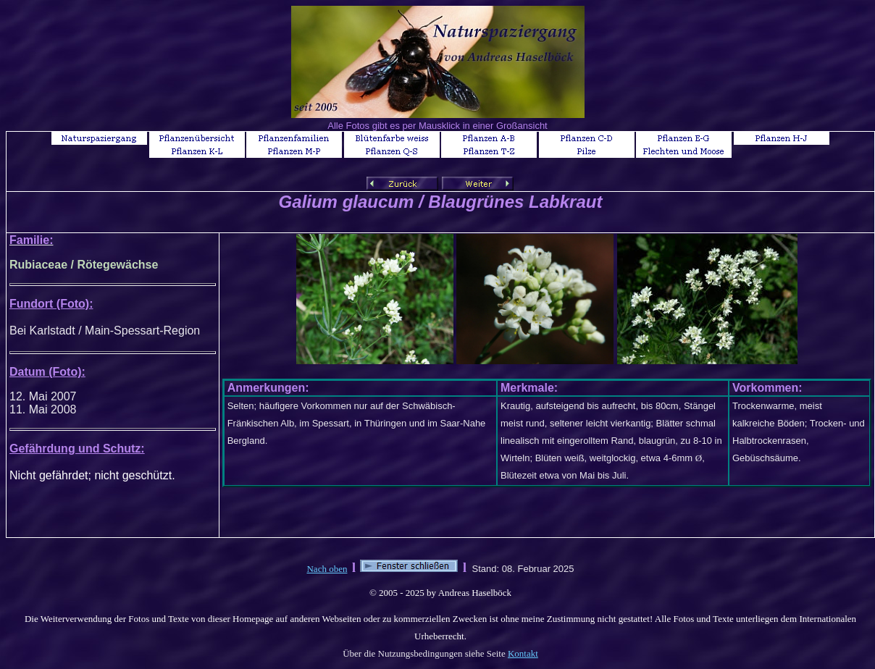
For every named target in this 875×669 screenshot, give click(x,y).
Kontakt (523, 653)
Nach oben (326, 568)
